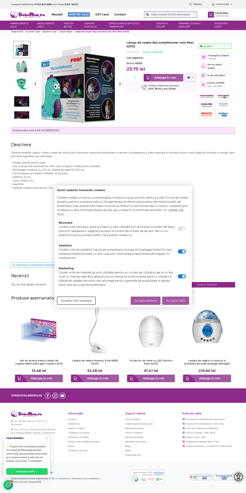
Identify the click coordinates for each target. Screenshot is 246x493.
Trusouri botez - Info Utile (200, 432)
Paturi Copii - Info (196, 437)
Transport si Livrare (78, 432)
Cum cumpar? (133, 419)
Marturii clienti (76, 428)
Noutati (57, 14)
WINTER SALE (79, 14)
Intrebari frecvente (135, 441)
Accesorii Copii (33, 31)
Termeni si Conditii (78, 437)
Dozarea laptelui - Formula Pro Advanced (209, 446)
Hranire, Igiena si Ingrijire (190, 25)
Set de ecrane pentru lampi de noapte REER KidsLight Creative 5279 (38, 362)
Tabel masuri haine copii (139, 423)
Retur (71, 446)
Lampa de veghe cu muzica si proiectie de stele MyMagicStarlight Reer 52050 (207, 362)
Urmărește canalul (27, 471)
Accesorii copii (221, 25)
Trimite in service (77, 450)
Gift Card (102, 14)
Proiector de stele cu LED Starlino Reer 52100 (151, 362)
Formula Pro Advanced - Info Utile (205, 423)
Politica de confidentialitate (83, 441)
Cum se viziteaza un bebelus (202, 428)
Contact (120, 14)
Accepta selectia (145, 300)
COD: (129, 58)
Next (120, 84)
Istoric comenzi (133, 432)
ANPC (128, 450)
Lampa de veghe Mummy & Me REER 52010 (95, 362)
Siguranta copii (49, 31)
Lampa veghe (65, 31)
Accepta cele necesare (76, 300)
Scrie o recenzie (153, 52)
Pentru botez (68, 25)
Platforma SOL (133, 455)
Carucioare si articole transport (124, 25)
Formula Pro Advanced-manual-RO (205, 419)
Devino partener (134, 437)
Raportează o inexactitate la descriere (34, 265)
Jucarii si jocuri (162, 25)
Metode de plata (134, 428)
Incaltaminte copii (46, 25)
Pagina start (17, 31)
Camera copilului (90, 25)
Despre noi (74, 423)
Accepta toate (175, 300)
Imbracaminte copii (19, 25)
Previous (35, 84)
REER (138, 63)
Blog (127, 446)
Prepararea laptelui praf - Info (202, 441)
